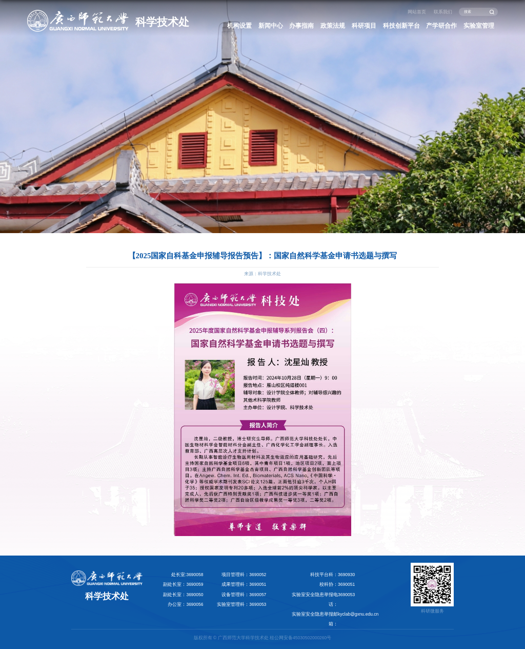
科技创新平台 (401, 25)
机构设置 (239, 25)
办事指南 (301, 25)
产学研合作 (441, 25)
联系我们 (443, 11)
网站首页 (417, 11)
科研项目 (364, 25)
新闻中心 (270, 25)
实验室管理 (478, 25)
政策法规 (332, 25)
